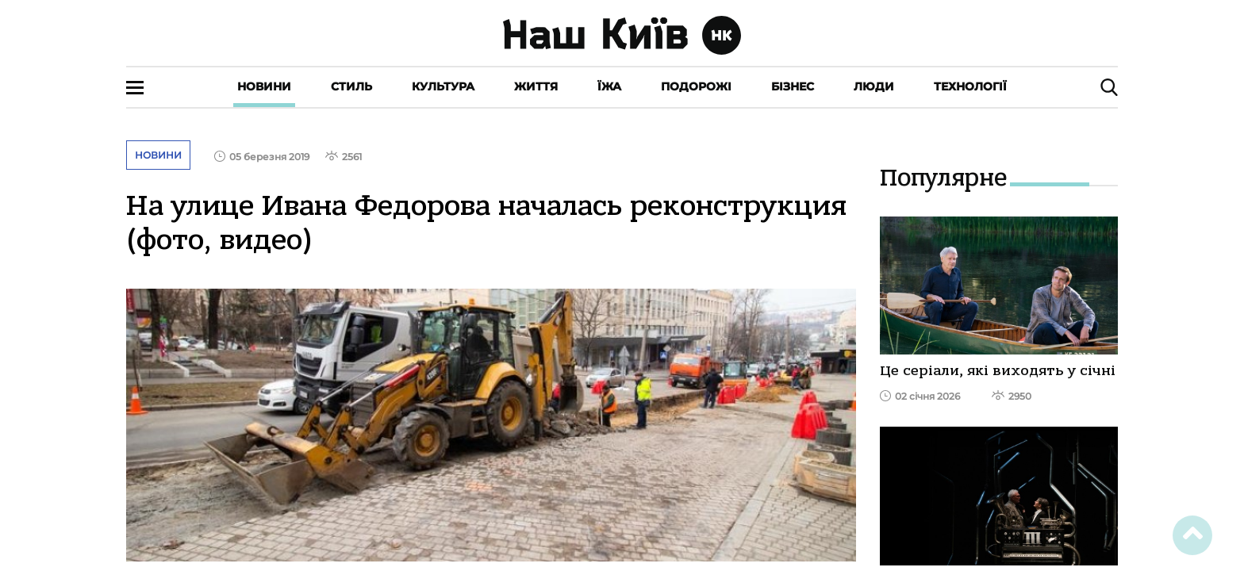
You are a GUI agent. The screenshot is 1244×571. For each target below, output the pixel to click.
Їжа (609, 86)
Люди (874, 86)
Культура (443, 86)
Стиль (351, 86)
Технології (970, 86)
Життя (536, 86)
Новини (264, 86)
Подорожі (696, 86)
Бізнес (792, 86)
